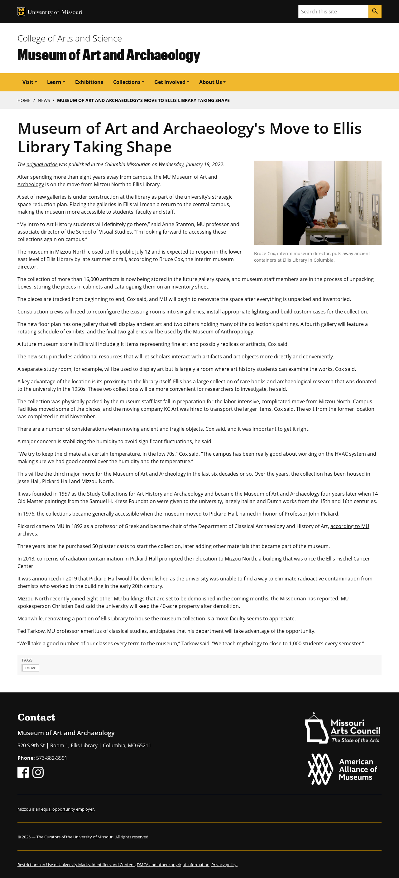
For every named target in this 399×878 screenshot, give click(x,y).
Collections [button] (127, 82)
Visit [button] (27, 82)
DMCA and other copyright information (173, 864)
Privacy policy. (224, 864)
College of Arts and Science (69, 38)
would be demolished (143, 578)
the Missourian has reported (304, 598)
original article (42, 164)
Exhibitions (89, 82)
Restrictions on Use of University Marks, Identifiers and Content (76, 864)
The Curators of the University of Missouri (74, 837)
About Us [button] (210, 82)
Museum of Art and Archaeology (108, 54)
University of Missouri (55, 12)
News (44, 100)
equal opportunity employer (67, 809)
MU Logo (21, 11)
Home (24, 100)
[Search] (375, 11)
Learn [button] (54, 82)
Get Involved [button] (169, 82)
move (30, 668)
